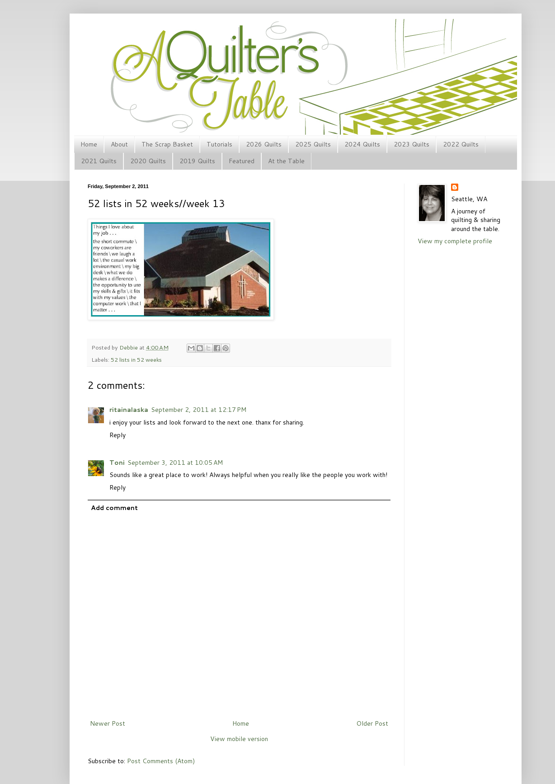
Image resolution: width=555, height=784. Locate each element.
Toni (117, 462)
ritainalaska (128, 409)
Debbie (129, 347)
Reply (117, 434)
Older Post (372, 723)
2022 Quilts (461, 144)
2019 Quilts (197, 160)
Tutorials (219, 144)
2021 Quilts (99, 160)
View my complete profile (455, 241)
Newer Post (107, 723)
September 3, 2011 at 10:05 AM (175, 462)
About (119, 144)
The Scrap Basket (167, 144)
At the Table (286, 160)
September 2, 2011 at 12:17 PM (198, 409)
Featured (241, 160)
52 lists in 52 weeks (136, 359)
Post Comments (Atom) (161, 760)
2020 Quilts (148, 160)
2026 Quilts (264, 144)
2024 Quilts (362, 144)
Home (88, 144)
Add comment (114, 507)
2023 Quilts (411, 144)
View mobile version (239, 738)
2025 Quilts (313, 144)
